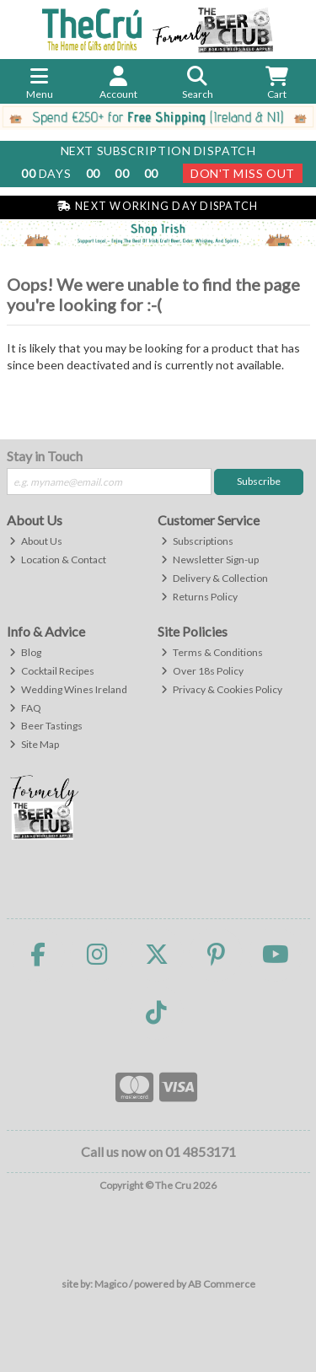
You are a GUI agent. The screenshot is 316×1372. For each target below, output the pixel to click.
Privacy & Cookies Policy (221, 689)
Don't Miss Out (242, 173)
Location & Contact (57, 559)
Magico (110, 1284)
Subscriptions (197, 541)
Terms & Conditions (212, 652)
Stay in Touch (45, 456)
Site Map (34, 744)
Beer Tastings (46, 725)
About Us (35, 541)
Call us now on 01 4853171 (158, 1151)
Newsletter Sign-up (210, 559)
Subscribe (259, 481)
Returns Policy (199, 596)
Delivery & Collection (214, 578)
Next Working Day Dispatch (157, 206)
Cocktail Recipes (51, 670)
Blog (25, 652)
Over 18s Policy (202, 670)
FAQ (25, 708)
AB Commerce (221, 1284)
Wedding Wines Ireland (68, 689)
